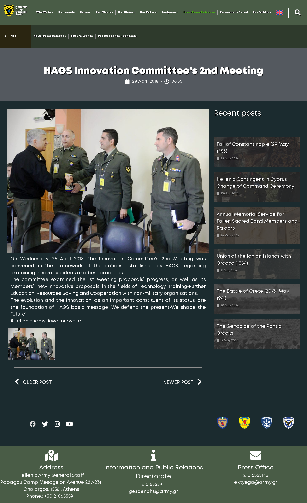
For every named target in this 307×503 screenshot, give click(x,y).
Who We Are (44, 12)
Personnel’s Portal (234, 12)
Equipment (169, 12)
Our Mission (104, 12)
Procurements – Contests (117, 36)
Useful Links (262, 12)
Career (85, 12)
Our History (126, 12)
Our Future (148, 12)
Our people (66, 12)
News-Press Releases (199, 12)
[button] (297, 12)
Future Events (82, 36)
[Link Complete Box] (257, 152)
